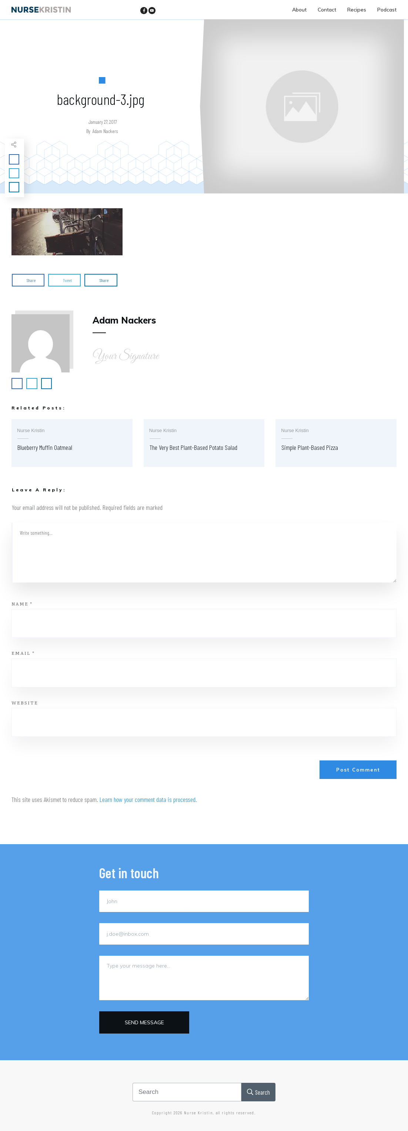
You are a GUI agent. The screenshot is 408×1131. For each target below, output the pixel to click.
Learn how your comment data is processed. (148, 799)
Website (24, 702)
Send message (144, 1022)
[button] (67, 231)
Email (23, 653)
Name (22, 603)
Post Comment (358, 770)
